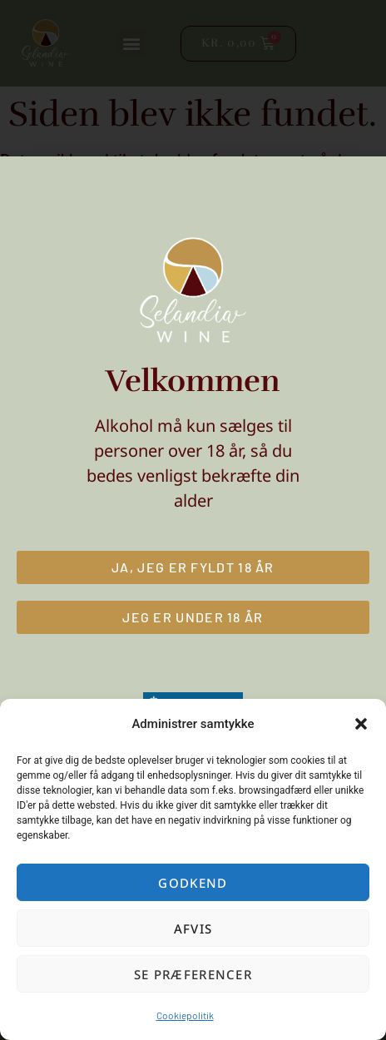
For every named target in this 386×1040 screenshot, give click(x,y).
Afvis (193, 928)
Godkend (192, 882)
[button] (361, 724)
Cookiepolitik (185, 1015)
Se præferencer (193, 974)
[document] (193, 520)
